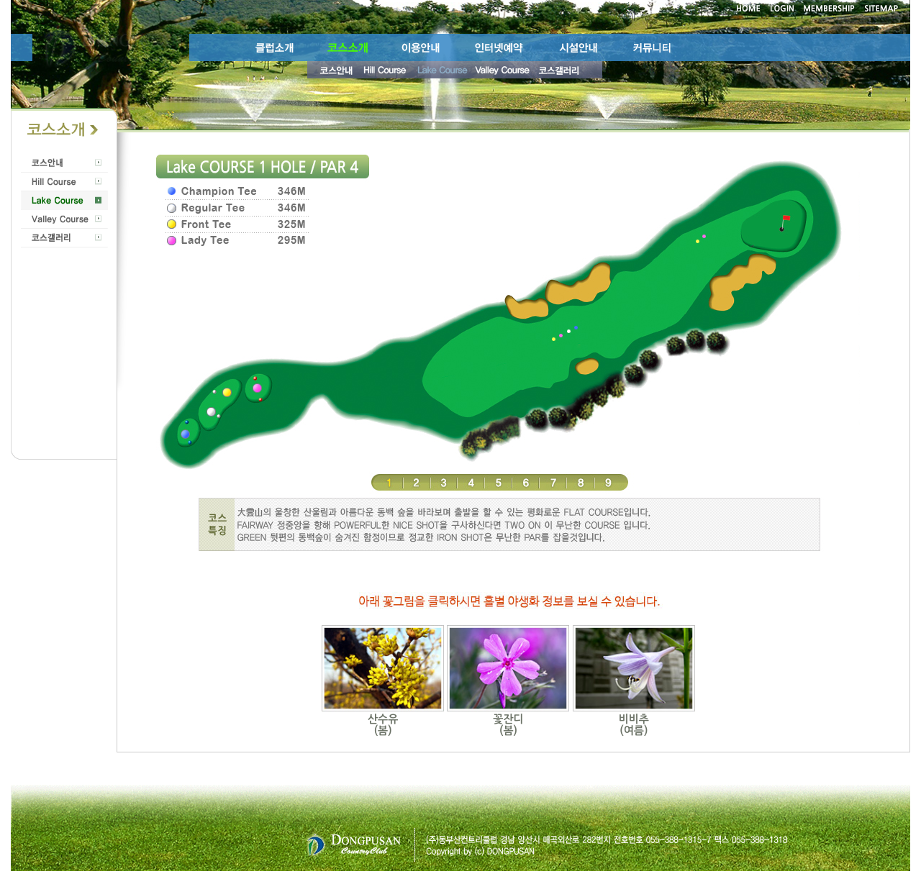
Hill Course (64, 182)
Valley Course (64, 219)
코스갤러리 (64, 238)
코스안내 (64, 163)
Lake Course (64, 200)
